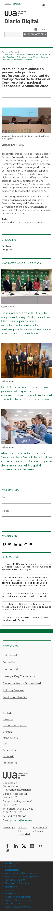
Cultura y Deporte (13, 690)
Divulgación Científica (15, 697)
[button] (26, 121)
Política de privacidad (24, 831)
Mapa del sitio (11, 738)
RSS (5, 744)
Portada (5, 52)
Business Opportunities (18, 900)
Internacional (10, 669)
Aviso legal (9, 827)
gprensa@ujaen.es (21, 820)
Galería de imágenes (15, 725)
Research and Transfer (17, 897)
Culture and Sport (15, 903)
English (8, 4)
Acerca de (8, 756)
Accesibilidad (10, 750)
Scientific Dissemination (18, 907)
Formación (15, 52)
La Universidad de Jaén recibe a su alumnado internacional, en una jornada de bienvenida (25, 594)
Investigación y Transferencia (19, 676)
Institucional (10, 655)
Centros (6, 246)
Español (16, 4)
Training (9, 890)
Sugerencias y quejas (40, 829)
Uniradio (7, 731)
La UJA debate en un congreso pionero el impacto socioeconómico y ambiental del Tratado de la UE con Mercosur (26, 393)
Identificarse (10, 762)
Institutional (11, 886)
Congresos (8, 249)
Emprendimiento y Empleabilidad (22, 683)
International (12, 893)
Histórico (8, 719)
